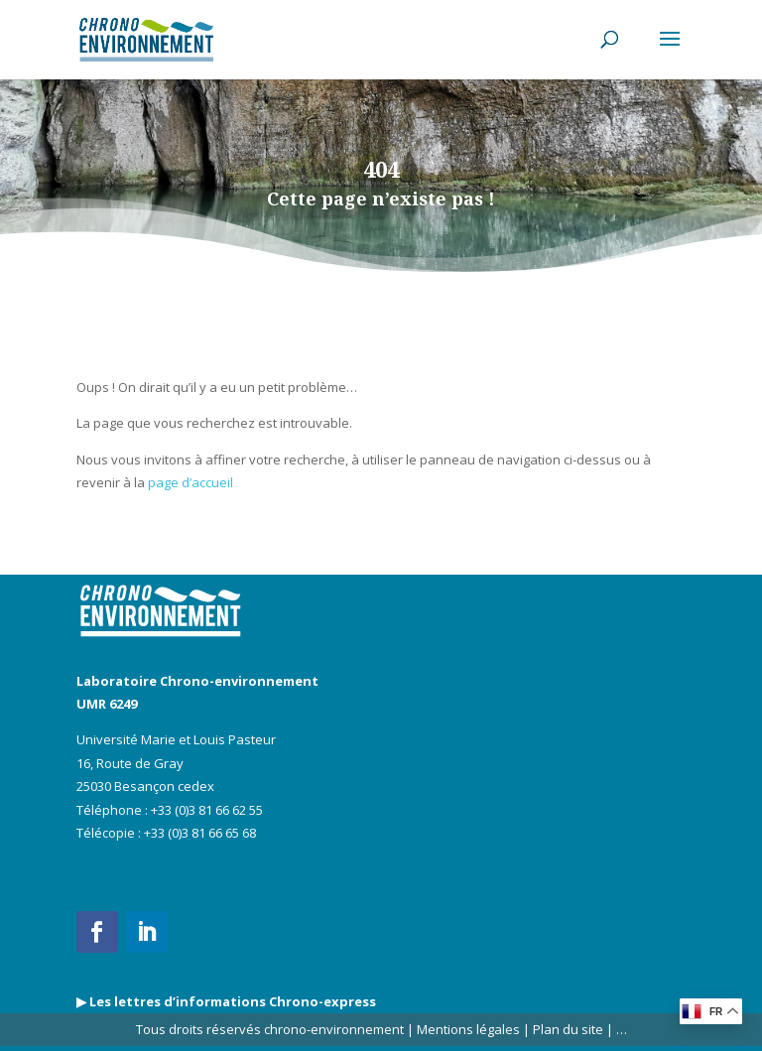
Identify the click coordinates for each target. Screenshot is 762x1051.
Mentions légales (468, 1029)
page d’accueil (190, 482)
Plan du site (566, 1029)
